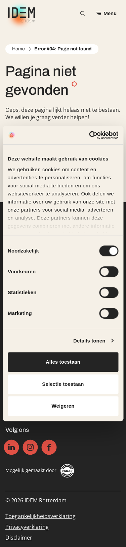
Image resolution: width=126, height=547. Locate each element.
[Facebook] (49, 447)
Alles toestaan (63, 362)
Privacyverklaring (27, 527)
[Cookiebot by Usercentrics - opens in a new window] (89, 135)
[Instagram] (30, 447)
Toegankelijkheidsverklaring (40, 516)
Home (18, 48)
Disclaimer (18, 537)
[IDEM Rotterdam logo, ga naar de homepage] (20, 13)
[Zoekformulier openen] (82, 13)
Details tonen (89, 341)
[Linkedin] (11, 447)
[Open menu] (106, 13)
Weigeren (62, 406)
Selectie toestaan (63, 384)
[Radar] (67, 470)
